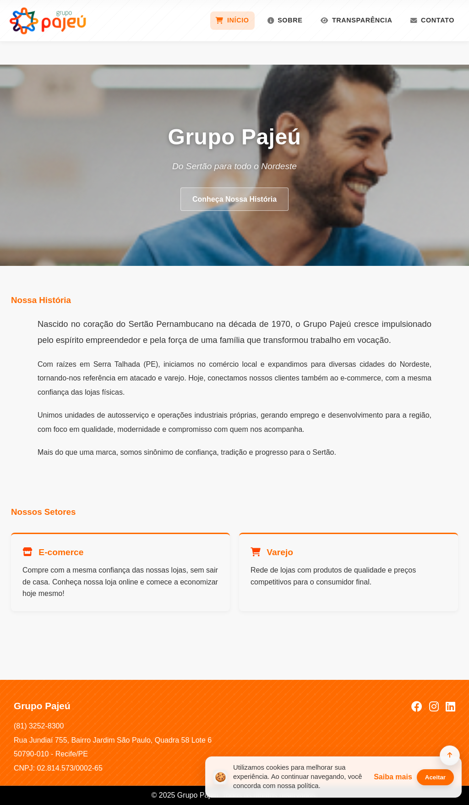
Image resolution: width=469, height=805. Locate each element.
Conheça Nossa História (234, 199)
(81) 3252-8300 (39, 726)
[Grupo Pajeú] (48, 20)
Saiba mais (393, 777)
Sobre (285, 20)
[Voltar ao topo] (450, 755)
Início (232, 20)
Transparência (356, 20)
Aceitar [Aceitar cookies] (435, 777)
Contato (432, 20)
